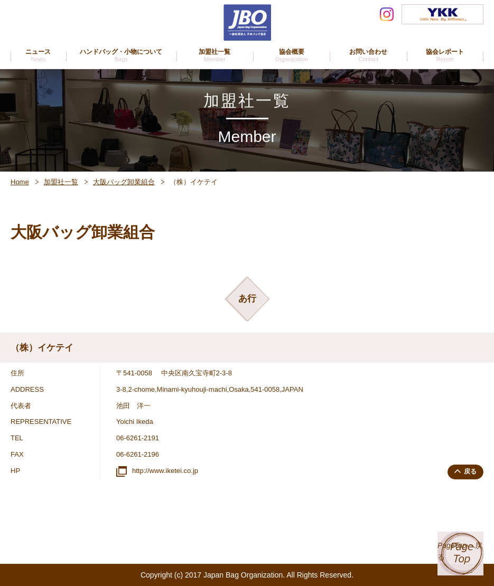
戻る (467, 471)
